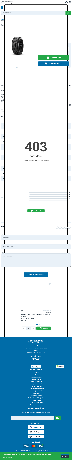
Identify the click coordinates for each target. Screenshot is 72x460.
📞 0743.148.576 (5, 3)
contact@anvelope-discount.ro (36, 352)
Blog (36, 375)
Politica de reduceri (37, 402)
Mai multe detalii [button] (8, 457)
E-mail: (3, 243)
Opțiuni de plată (37, 386)
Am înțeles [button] (65, 456)
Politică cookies (36, 400)
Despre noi (36, 393)
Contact (36, 372)
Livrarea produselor (37, 377)
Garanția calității (36, 391)
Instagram (35, 432)
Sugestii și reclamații (36, 405)
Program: (36, 355)
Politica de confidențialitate (36, 398)
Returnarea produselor (37, 388)
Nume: (3, 234)
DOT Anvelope (36, 379)
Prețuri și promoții (36, 384)
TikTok (35, 437)
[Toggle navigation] (2, 7)
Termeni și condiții (36, 395)
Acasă (2, 19)
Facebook (35, 427)
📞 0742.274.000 (15, 3)
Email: (36, 350)
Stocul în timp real (36, 381)
